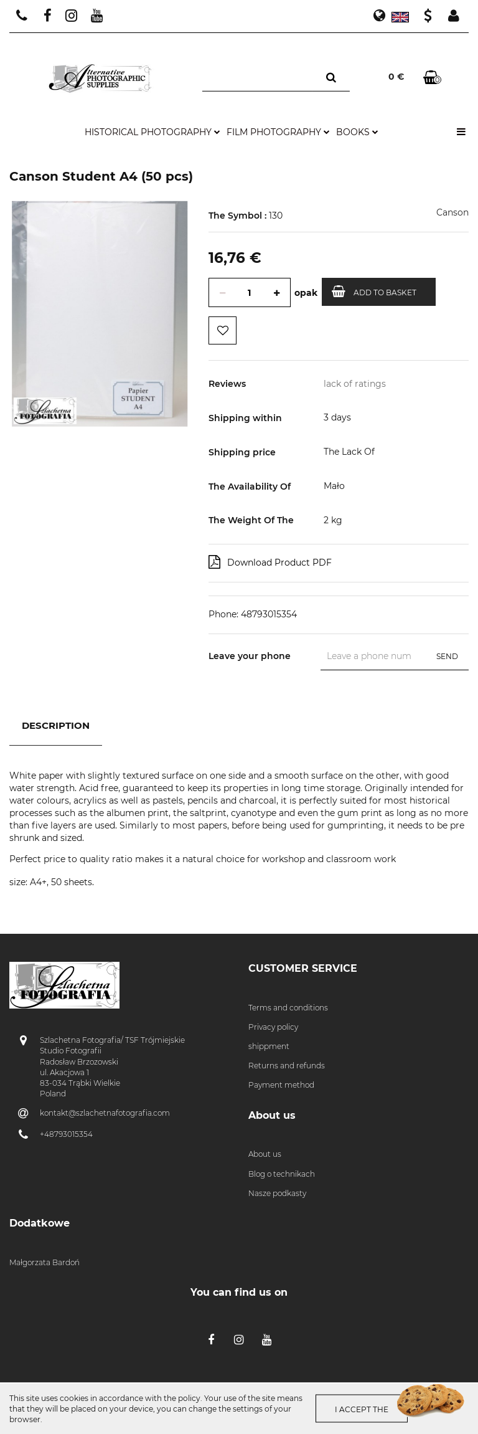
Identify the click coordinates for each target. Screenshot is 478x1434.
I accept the (361, 1409)
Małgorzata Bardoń (44, 1262)
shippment (268, 1046)
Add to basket (374, 291)
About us (264, 1154)
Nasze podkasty (277, 1193)
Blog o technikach (281, 1174)
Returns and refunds (286, 1065)
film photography (278, 132)
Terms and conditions (288, 1007)
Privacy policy (273, 1027)
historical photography (152, 132)
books (357, 132)
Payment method (281, 1085)
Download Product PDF (270, 562)
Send (447, 656)
